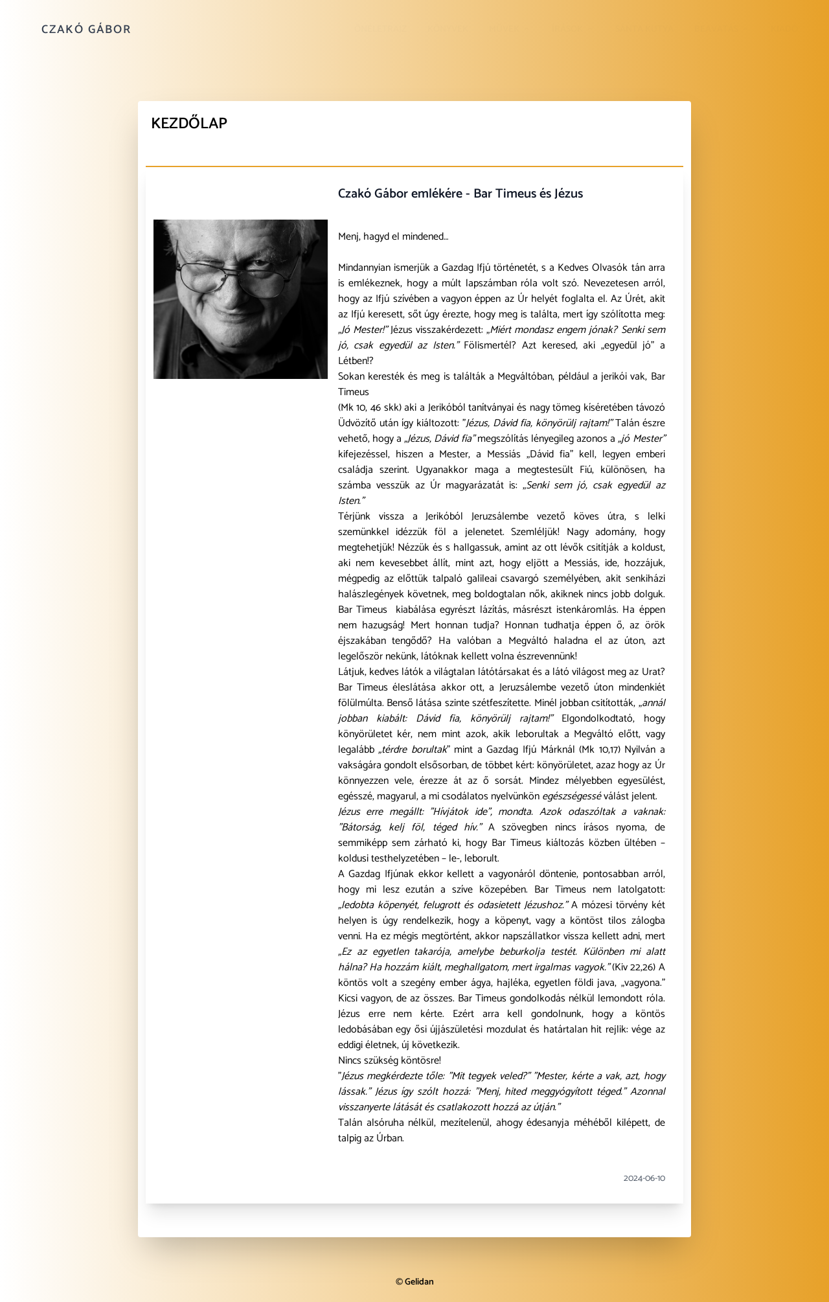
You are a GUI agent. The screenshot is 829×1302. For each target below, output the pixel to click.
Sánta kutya (644, 29)
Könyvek (447, 29)
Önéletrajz (380, 29)
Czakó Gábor (86, 30)
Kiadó (784, 29)
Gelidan (419, 1282)
